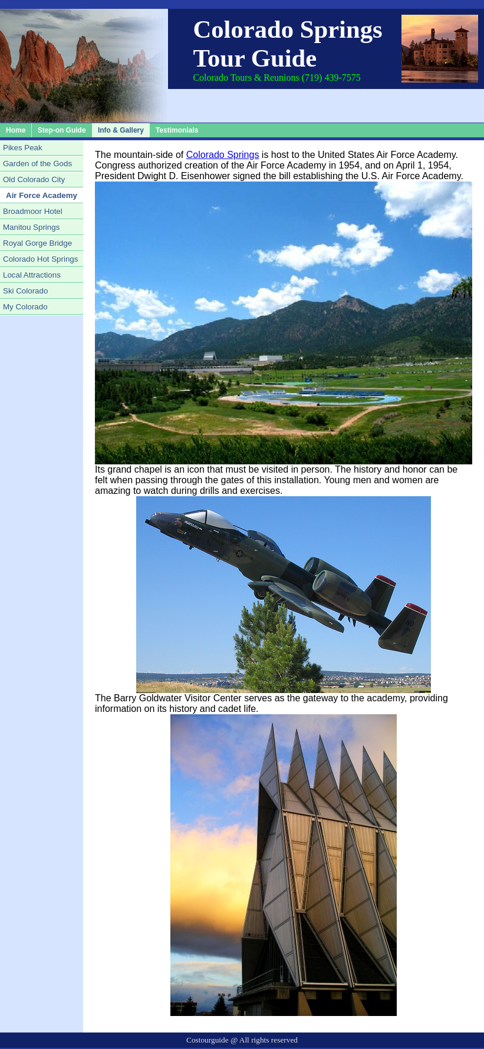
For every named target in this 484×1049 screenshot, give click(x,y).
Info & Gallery (121, 130)
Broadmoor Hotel (32, 211)
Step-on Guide (62, 130)
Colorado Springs (222, 155)
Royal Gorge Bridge (37, 243)
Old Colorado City (34, 179)
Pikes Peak (22, 147)
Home (15, 130)
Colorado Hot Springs (40, 259)
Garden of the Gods (37, 163)
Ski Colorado (25, 290)
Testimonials (177, 130)
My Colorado (25, 306)
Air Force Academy (41, 195)
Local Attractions (32, 275)
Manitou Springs (31, 227)
